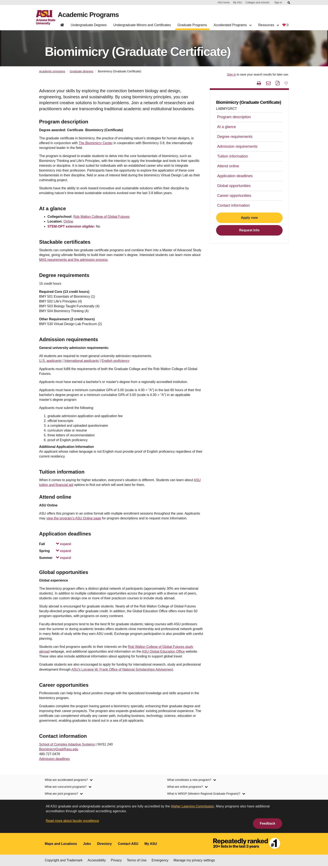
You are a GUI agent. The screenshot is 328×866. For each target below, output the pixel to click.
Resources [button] (268, 25)
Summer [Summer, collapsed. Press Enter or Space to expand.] (55, 557)
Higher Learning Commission (192, 806)
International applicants (81, 361)
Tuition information (232, 156)
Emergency (159, 860)
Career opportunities (234, 195)
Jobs (87, 844)
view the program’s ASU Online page (73, 518)
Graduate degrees (81, 71)
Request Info (249, 230)
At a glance (226, 127)
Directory (104, 844)
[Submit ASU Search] (289, 2)
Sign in (278, 2)
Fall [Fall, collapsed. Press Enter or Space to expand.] (55, 544)
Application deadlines (235, 176)
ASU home (224, 2)
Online (68, 221)
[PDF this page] (278, 83)
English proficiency (115, 361)
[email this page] (268, 83)
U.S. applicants (50, 361)
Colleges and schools (257, 2)
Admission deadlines (54, 759)
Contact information (233, 205)
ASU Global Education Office (163, 651)
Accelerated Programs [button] (232, 25)
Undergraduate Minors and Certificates (142, 25)
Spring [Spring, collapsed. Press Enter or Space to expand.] (55, 550)
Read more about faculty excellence (72, 820)
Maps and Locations (61, 844)
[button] (286, 83)
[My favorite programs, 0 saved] (285, 26)
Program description (234, 117)
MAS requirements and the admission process (73, 259)
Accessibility (97, 860)
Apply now (249, 217)
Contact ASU (128, 844)
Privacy (116, 860)
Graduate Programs (192, 25)
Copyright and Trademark (64, 860)
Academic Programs (88, 15)
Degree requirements (234, 137)
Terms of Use (136, 860)
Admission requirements (237, 146)
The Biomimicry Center (96, 143)
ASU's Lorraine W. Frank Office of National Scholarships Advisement (122, 669)
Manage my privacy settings (194, 860)
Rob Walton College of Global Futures (101, 216)
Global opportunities (234, 186)
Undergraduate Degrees (89, 25)
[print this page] (259, 83)
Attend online (228, 166)
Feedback (267, 823)
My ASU (237, 2)
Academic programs (52, 71)
